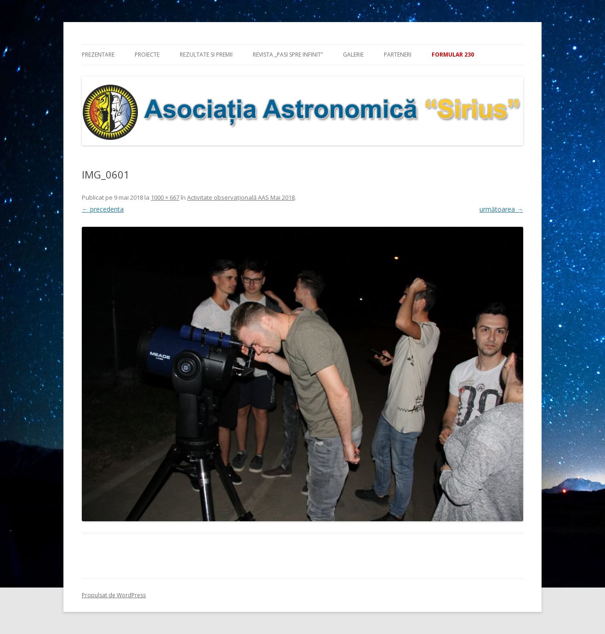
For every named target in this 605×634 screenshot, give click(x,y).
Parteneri (397, 54)
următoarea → (501, 209)
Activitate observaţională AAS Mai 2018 (241, 197)
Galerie (353, 54)
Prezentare (98, 54)
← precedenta (103, 209)
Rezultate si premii (206, 54)
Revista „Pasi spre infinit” (288, 54)
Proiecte (147, 54)
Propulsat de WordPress (114, 595)
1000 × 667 (165, 197)
